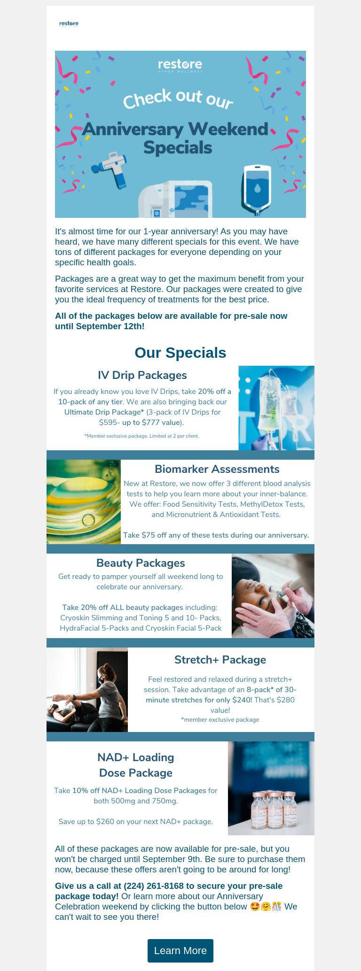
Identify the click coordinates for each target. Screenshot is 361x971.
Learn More (180, 950)
